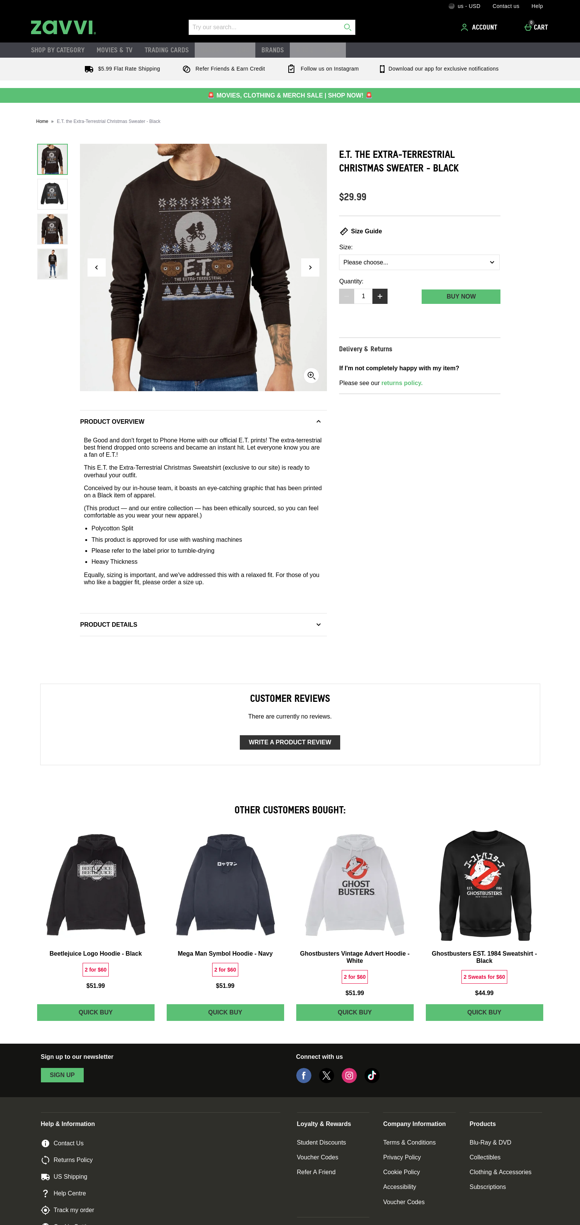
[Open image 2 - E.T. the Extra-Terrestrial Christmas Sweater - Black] (52, 194)
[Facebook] (303, 1081)
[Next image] (310, 267)
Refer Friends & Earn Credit (222, 69)
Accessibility (399, 1187)
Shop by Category (57, 50)
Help (537, 6)
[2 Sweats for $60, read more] (484, 977)
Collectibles (484, 1157)
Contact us (505, 6)
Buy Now (461, 296)
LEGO (242, 50)
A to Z (304, 50)
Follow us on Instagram (321, 69)
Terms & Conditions (409, 1142)
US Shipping (64, 1176)
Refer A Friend (316, 1172)
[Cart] (538, 27)
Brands (272, 50)
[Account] (480, 27)
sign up (62, 1075)
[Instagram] (349, 1081)
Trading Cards (167, 50)
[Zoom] (311, 376)
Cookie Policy (401, 1172)
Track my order (67, 1210)
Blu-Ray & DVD (490, 1142)
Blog (332, 50)
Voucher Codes (317, 1157)
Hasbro (212, 50)
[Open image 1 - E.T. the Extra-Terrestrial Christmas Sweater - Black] (52, 159)
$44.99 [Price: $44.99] (484, 993)
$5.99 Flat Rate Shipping (120, 69)
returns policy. (402, 383)
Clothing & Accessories (500, 1172)
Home (42, 121)
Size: (346, 247)
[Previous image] (97, 267)
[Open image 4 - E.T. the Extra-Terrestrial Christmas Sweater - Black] (52, 264)
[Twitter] (326, 1081)
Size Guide (360, 231)
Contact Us (62, 1143)
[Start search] (347, 27)
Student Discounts (321, 1142)
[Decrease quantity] (346, 296)
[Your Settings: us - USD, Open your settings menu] (464, 6)
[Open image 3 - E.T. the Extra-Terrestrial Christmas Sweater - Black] (52, 229)
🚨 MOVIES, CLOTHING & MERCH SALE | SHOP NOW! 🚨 (290, 95)
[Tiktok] (372, 1081)
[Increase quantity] (380, 296)
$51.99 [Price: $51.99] (95, 986)
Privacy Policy (402, 1157)
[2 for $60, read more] (96, 970)
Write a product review (290, 742)
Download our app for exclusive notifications (438, 69)
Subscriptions (487, 1187)
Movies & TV (115, 50)
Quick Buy (116, 1014)
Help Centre (63, 1193)
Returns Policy (67, 1160)
